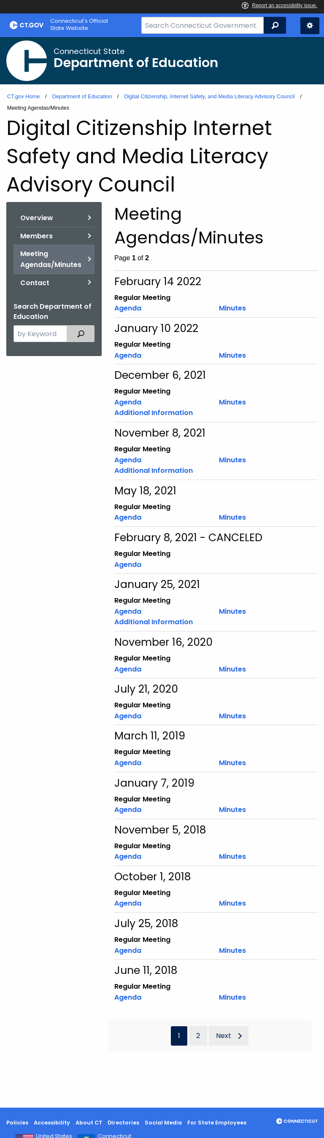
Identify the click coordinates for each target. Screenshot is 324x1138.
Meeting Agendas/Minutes (50, 259)
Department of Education (82, 96)
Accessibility (52, 1122)
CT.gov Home (23, 96)
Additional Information (153, 413)
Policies (17, 1122)
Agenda (127, 308)
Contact (34, 283)
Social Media (163, 1122)
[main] (162, 572)
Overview (36, 218)
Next (223, 1036)
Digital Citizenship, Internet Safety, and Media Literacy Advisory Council (209, 96)
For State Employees (216, 1122)
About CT (89, 1122)
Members (36, 236)
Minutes (232, 308)
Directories (123, 1122)
